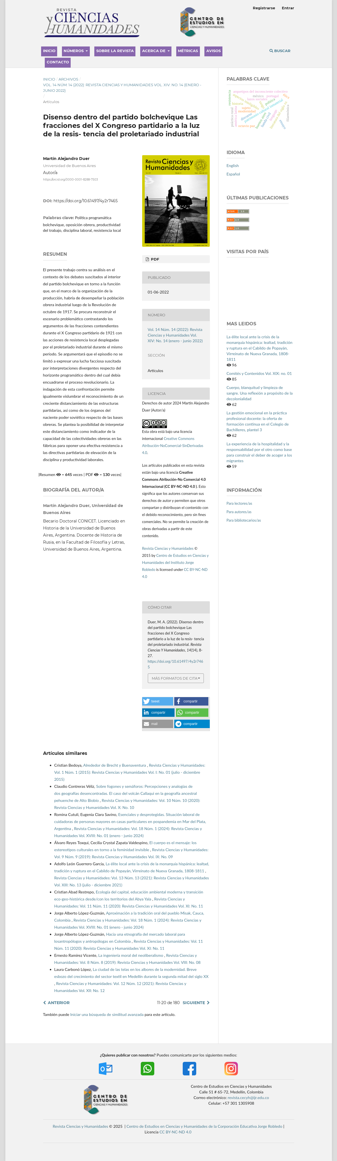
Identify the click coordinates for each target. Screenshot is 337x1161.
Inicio (49, 50)
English (233, 165)
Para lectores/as (239, 503)
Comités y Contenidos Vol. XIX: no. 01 (259, 373)
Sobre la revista (115, 50)
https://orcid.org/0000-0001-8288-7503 (70, 179)
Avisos (213, 50)
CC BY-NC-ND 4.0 (175, 1131)
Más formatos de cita (174, 678)
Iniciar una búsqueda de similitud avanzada (107, 1014)
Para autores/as (239, 512)
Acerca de (154, 50)
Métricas (188, 50)
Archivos (68, 79)
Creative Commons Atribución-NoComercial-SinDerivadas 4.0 (172, 445)
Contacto (58, 62)
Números (74, 50)
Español (233, 174)
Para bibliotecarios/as (244, 520)
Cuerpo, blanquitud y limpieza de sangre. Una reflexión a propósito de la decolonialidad (260, 393)
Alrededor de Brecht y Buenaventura (115, 765)
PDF (154, 259)
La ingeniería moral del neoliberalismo (131, 955)
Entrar (288, 8)
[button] (157, 701)
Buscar (280, 50)
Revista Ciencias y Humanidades (168, 548)
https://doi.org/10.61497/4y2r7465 (85, 200)
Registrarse (264, 8)
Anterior (59, 1002)
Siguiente (194, 1002)
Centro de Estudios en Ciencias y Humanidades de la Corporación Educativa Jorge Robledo (204, 1126)
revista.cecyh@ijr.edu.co (248, 1097)
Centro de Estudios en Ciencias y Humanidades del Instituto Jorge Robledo (175, 562)
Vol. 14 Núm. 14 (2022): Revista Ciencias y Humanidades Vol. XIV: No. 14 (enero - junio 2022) (122, 88)
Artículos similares (65, 753)
